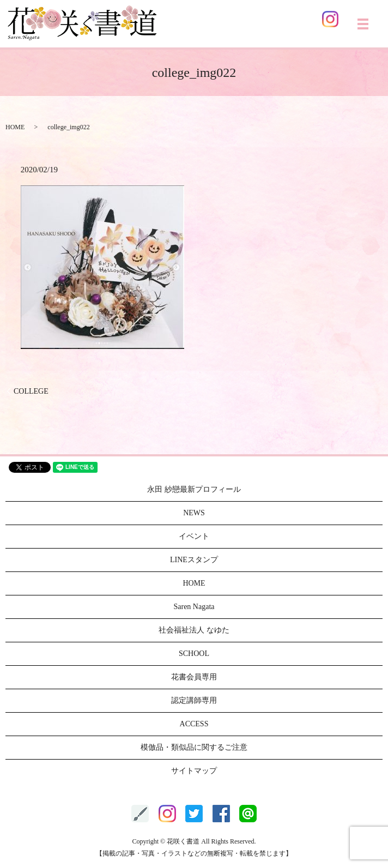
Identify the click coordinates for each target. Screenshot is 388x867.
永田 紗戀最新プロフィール (194, 489)
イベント (194, 536)
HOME (15, 127)
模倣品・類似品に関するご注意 (194, 747)
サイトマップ (194, 771)
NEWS (194, 513)
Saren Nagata (193, 607)
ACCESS (194, 724)
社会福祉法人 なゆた (194, 630)
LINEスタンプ (194, 560)
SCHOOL (194, 653)
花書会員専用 (194, 677)
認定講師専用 (194, 700)
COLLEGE (31, 391)
